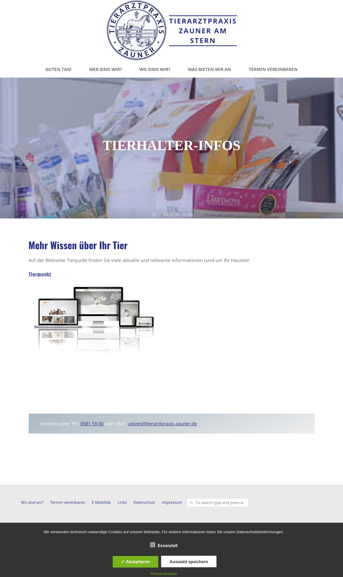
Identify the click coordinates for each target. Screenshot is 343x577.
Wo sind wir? (32, 502)
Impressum (172, 502)
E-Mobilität (101, 502)
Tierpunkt (39, 274)
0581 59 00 (91, 424)
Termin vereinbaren (67, 502)
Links (122, 502)
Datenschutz (144, 502)
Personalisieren (164, 573)
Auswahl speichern (189, 561)
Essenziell (164, 545)
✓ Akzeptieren (135, 561)
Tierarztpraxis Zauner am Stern (203, 30)
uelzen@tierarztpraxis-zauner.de (162, 424)
